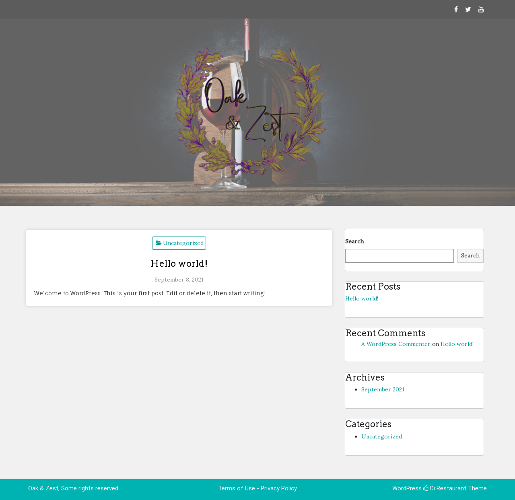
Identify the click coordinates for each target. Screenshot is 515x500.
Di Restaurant (444, 488)
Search (354, 241)
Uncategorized (183, 243)
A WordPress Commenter (396, 344)
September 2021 (382, 389)
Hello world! (179, 263)
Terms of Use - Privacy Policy (257, 488)
